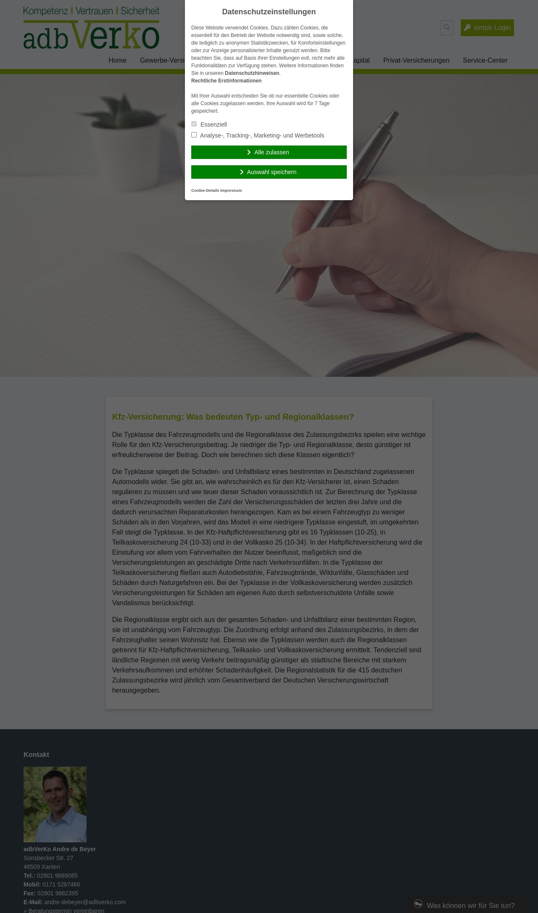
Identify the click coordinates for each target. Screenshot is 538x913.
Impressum (231, 190)
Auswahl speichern (272, 172)
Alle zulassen (271, 152)
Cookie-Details (205, 190)
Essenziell (209, 124)
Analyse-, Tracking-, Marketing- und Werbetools (257, 135)
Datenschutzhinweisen (252, 73)
